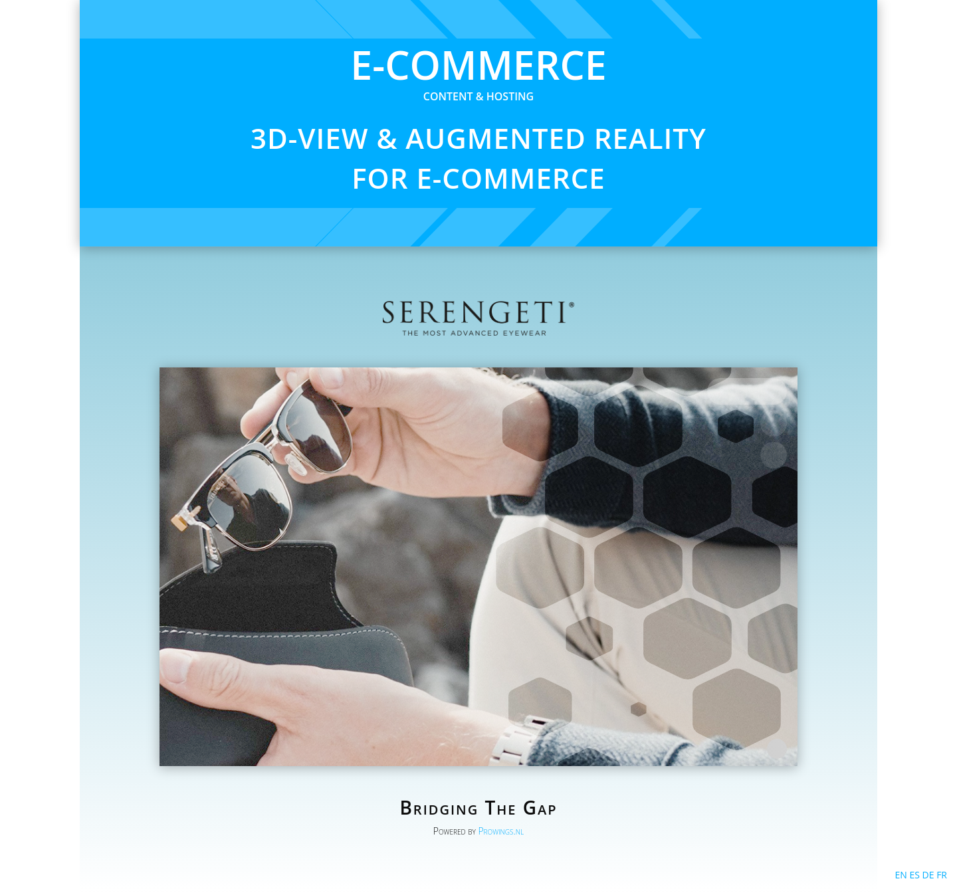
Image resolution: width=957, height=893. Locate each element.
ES (914, 874)
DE (928, 874)
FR (941, 874)
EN (900, 874)
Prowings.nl (501, 831)
